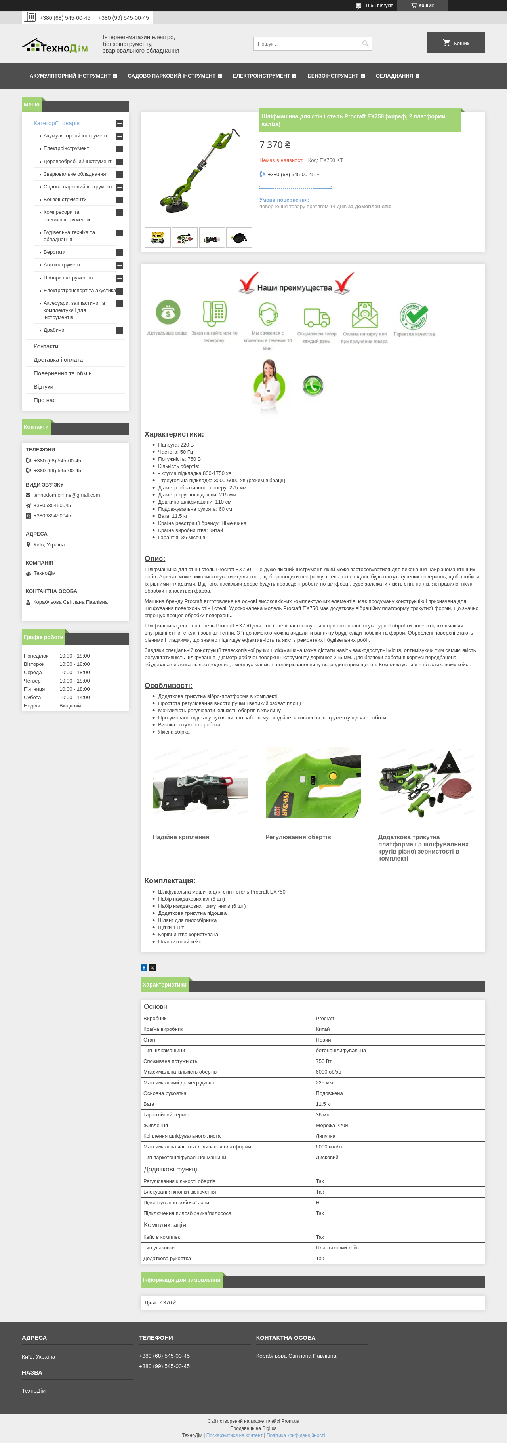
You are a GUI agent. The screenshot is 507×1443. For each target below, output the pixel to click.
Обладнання (394, 76)
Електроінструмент (261, 76)
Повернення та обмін (63, 373)
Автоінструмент (62, 265)
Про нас (45, 400)
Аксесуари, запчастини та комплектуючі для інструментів (74, 310)
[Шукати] (365, 44)
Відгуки (43, 386)
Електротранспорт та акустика (80, 290)
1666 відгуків (379, 5)
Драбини (54, 330)
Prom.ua (290, 1421)
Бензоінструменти (65, 199)
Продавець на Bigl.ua (253, 1428)
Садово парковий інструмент (172, 76)
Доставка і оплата (58, 359)
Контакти (46, 346)
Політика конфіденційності (296, 1435)
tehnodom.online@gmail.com (66, 495)
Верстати (55, 252)
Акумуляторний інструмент (70, 76)
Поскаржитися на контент (234, 1435)
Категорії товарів (57, 123)
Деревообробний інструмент (78, 161)
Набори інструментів (68, 278)
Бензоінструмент (332, 76)
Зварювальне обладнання (75, 174)
